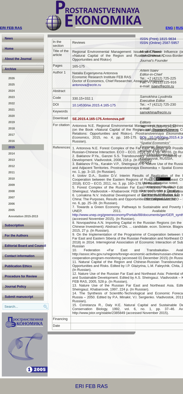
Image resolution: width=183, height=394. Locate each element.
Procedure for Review (21, 276)
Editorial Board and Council (24, 246)
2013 (11, 159)
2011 (11, 172)
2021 (11, 109)
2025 (11, 84)
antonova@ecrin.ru (86, 85)
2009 (11, 184)
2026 (11, 78)
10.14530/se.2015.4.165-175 (94, 105)
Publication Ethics (18, 266)
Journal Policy (15, 286)
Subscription (14, 225)
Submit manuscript (19, 297)
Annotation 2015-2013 (23, 216)
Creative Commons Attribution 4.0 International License (160, 195)
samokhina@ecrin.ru (155, 112)
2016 (11, 140)
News (9, 38)
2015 (11, 147)
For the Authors (16, 235)
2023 (11, 97)
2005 (11, 210)
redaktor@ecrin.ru (165, 130)
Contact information (20, 256)
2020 (11, 115)
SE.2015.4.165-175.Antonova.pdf (98, 119)
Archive (10, 69)
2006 (11, 203)
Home (9, 48)
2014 (11, 153)
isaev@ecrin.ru (162, 86)
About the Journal (18, 59)
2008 (11, 191)
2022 (11, 103)
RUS (179, 28)
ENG (169, 28)
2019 (11, 122)
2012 (11, 166)
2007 (11, 197)
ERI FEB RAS (91, 386)
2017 (11, 134)
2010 (11, 178)
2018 (11, 128)
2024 (11, 90)
